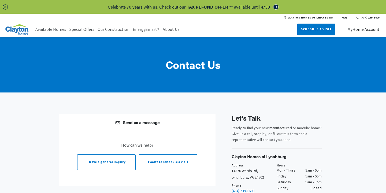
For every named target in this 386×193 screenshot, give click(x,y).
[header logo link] (17, 29)
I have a (106, 162)
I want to (168, 162)
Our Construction (113, 29)
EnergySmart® (146, 29)
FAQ (344, 17)
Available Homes (50, 29)
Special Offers (81, 29)
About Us (171, 29)
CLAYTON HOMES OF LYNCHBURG (308, 17)
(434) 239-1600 (368, 18)
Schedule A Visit (316, 29)
